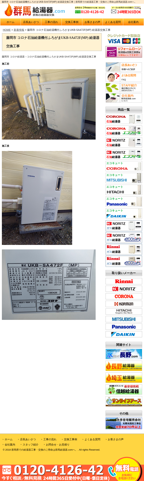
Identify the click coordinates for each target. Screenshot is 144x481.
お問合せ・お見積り (58, 444)
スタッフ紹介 (30, 444)
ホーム (10, 21)
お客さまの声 (92, 21)
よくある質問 (113, 21)
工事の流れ (51, 21)
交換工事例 (71, 21)
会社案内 (133, 21)
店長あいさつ (31, 21)
